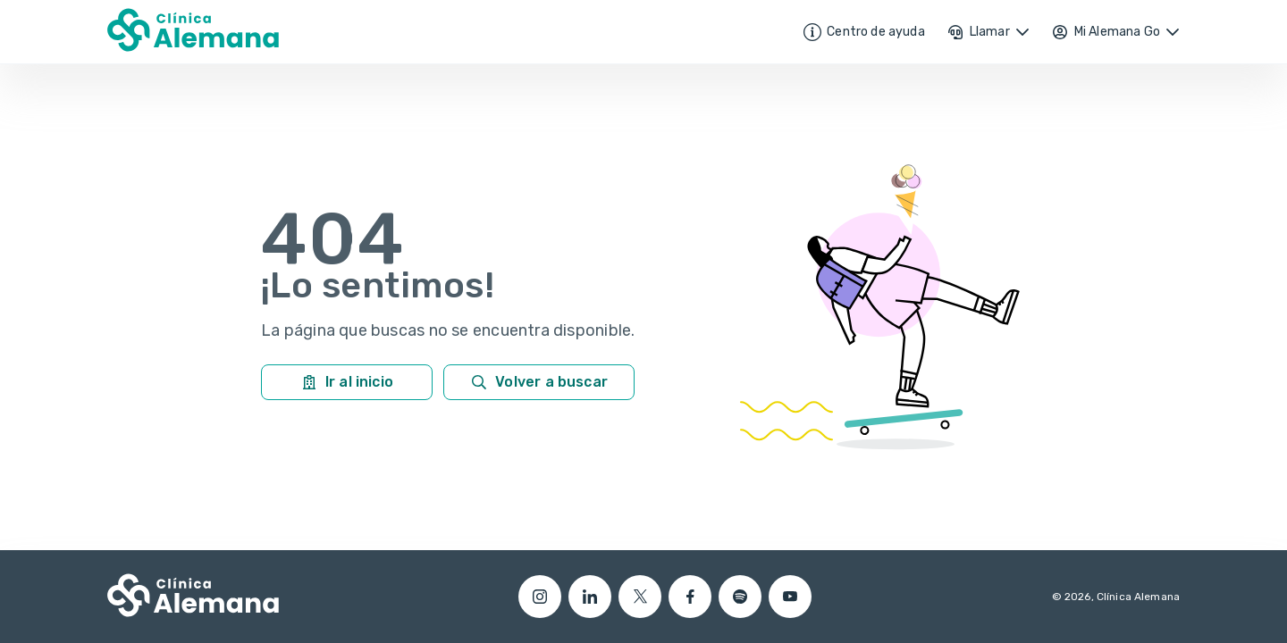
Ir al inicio (346, 382)
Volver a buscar (539, 382)
